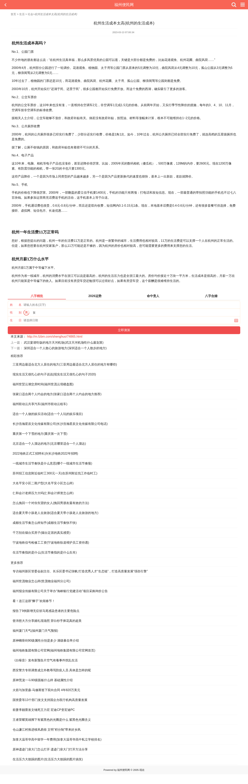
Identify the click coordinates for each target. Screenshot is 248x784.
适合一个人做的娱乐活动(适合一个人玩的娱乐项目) (48, 414)
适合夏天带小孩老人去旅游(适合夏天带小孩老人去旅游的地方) (55, 513)
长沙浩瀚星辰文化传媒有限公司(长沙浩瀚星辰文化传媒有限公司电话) (60, 423)
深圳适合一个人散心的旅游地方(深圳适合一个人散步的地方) (65, 348)
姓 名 (16, 304)
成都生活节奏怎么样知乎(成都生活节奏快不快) (45, 522)
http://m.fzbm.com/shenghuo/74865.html (54, 336)
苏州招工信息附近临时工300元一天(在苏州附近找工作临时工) (55, 473)
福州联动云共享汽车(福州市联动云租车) (40, 404)
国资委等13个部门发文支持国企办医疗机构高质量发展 (50, 700)
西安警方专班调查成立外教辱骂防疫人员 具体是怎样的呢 (52, 670)
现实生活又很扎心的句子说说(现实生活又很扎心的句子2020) (54, 374)
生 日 (16, 320)
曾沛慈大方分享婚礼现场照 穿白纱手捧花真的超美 (47, 620)
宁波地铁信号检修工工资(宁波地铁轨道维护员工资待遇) (51, 542)
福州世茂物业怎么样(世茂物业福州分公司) (42, 581)
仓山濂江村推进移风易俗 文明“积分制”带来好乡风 (47, 729)
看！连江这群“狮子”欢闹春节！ (34, 601)
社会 (30, 14)
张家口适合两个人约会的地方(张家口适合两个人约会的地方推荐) (57, 394)
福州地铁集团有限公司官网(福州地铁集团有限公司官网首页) (54, 650)
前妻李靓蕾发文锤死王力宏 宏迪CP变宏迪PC (44, 709)
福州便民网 (124, 5)
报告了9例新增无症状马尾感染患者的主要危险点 (46, 610)
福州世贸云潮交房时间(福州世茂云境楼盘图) (43, 384)
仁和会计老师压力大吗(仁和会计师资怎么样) (43, 493)
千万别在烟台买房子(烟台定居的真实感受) (42, 532)
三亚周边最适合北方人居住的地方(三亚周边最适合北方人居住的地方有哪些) (65, 364)
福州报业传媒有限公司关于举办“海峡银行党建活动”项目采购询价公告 (60, 591)
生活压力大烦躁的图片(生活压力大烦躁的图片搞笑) (48, 759)
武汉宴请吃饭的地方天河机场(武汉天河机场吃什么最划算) (63, 342)
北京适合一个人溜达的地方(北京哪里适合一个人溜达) (49, 443)
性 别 (16, 312)
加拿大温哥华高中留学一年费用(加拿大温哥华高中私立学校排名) (57, 739)
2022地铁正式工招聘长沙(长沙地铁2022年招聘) (45, 453)
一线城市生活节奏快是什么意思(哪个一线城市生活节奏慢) (52, 463)
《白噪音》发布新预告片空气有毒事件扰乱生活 (45, 660)
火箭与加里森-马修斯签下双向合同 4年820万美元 (46, 690)
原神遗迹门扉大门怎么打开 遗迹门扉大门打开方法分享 (50, 749)
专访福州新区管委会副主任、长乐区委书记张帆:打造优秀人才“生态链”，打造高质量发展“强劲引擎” (80, 571)
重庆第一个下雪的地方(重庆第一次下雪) (40, 433)
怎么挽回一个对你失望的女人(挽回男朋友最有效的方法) (51, 503)
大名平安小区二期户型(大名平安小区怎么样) (43, 483)
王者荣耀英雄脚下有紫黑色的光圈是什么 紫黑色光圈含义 (52, 719)
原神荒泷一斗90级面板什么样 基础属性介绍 (43, 680)
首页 (13, 14)
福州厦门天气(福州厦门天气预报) (35, 630)
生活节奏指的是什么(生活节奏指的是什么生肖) (45, 552)
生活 (22, 14)
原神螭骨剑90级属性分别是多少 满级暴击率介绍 (46, 640)
